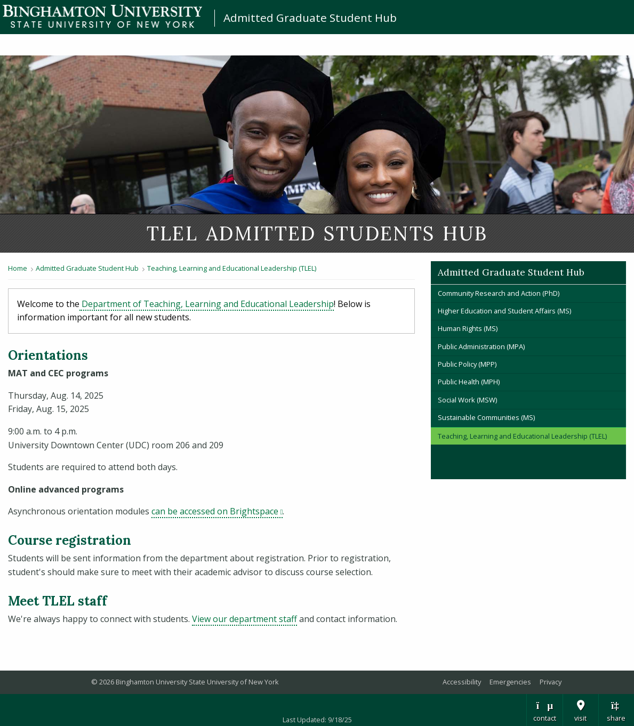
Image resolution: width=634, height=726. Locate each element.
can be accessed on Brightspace (217, 511)
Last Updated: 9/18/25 (317, 719)
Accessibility (462, 682)
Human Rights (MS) (467, 328)
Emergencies (510, 682)
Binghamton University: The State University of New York (102, 16)
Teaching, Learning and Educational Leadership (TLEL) (232, 268)
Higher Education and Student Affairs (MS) (504, 311)
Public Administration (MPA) (481, 346)
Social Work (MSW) (467, 400)
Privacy (550, 682)
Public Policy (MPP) (467, 364)
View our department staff (244, 619)
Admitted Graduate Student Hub (310, 17)
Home (17, 268)
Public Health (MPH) (469, 381)
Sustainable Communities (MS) (486, 417)
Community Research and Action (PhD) (498, 293)
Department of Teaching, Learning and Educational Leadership (206, 304)
